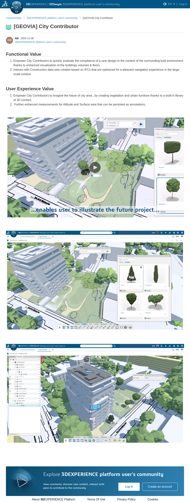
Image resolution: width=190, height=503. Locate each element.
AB (17, 38)
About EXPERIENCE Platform (53, 499)
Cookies (153, 499)
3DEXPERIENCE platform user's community (40, 42)
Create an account (160, 486)
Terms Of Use (96, 499)
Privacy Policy (126, 499)
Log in (129, 486)
